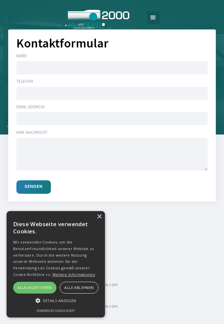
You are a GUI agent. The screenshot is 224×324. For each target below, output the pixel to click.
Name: (22, 56)
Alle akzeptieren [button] (34, 287)
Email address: (30, 107)
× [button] (99, 216)
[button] (153, 17)
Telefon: (25, 81)
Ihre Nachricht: (32, 132)
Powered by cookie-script (56, 311)
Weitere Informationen (73, 274)
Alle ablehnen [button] (78, 287)
